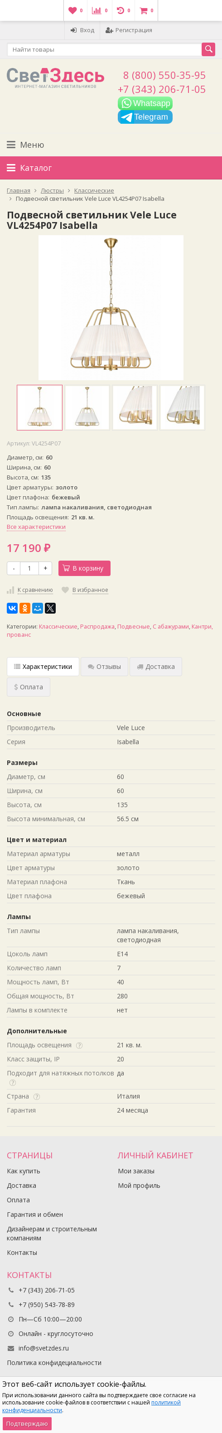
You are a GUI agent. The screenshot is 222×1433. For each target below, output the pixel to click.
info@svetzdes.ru (44, 1348)
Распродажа (97, 626)
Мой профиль (139, 1185)
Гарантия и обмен (35, 1214)
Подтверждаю (27, 1423)
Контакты (22, 1252)
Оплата (18, 1200)
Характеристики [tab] (43, 666)
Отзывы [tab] (104, 666)
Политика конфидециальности (54, 1362)
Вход (82, 30)
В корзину (83, 568)
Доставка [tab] (156, 666)
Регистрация (129, 30)
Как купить (23, 1171)
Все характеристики (36, 527)
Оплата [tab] (28, 687)
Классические (58, 626)
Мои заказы (136, 1171)
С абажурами (171, 626)
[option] (39, 408)
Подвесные (133, 626)
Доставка (21, 1185)
